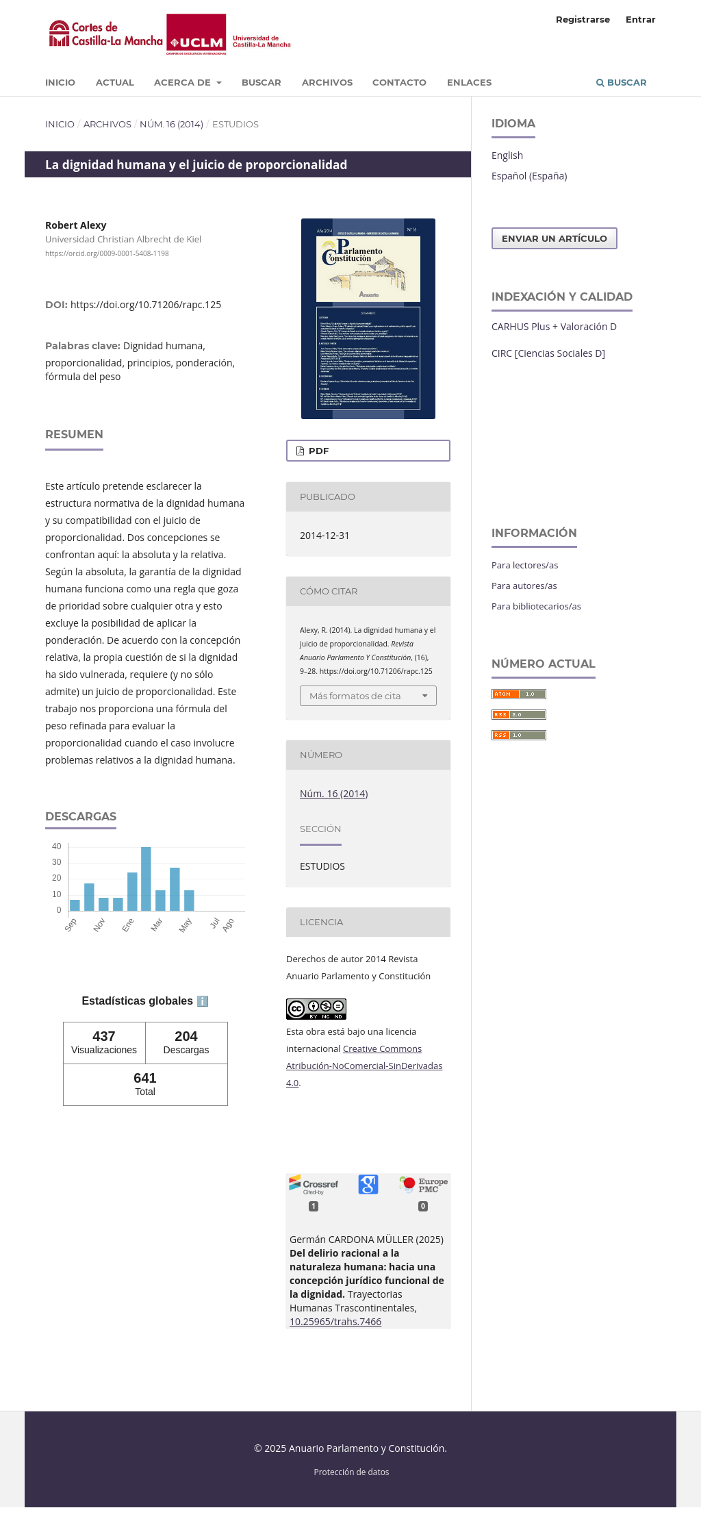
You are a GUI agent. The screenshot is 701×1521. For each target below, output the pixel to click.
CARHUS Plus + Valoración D (554, 326)
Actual (115, 82)
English (507, 155)
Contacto (399, 82)
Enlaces (469, 82)
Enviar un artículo (554, 238)
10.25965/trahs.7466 (335, 1321)
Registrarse (583, 19)
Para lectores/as (525, 565)
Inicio (60, 82)
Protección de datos (352, 1471)
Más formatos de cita (355, 695)
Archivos (327, 82)
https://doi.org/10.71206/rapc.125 (146, 304)
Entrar (641, 19)
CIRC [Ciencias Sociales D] (548, 353)
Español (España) (529, 175)
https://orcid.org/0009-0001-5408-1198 (107, 253)
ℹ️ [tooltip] (202, 1001)
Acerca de (184, 82)
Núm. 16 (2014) (171, 123)
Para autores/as (524, 585)
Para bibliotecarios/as (536, 606)
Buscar (261, 82)
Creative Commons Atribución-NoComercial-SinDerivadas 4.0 (364, 1065)
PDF (317, 450)
